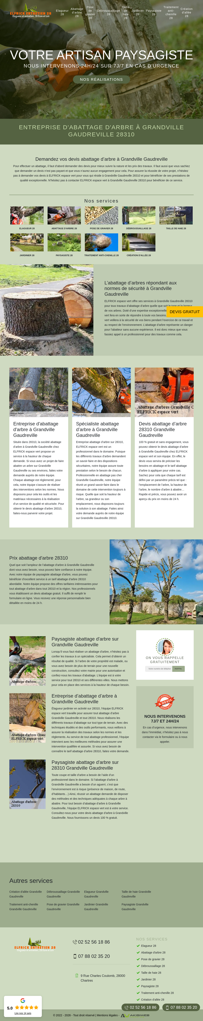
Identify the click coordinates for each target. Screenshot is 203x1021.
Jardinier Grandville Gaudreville (96, 907)
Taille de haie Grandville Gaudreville (136, 894)
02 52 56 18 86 (140, 1007)
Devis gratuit (185, 312)
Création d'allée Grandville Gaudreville (25, 894)
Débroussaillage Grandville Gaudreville (63, 894)
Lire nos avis (22, 1013)
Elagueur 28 (62, 12)
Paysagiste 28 (153, 12)
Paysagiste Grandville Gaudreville (135, 907)
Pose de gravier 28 (90, 13)
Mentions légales (107, 1015)
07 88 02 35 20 (181, 1007)
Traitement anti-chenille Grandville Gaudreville (23, 907)
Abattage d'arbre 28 (77, 12)
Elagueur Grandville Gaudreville (96, 894)
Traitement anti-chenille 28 (171, 13)
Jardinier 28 (138, 12)
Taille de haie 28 (126, 13)
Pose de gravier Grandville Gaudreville (63, 907)
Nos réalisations (101, 79)
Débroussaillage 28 (108, 12)
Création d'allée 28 (187, 12)
